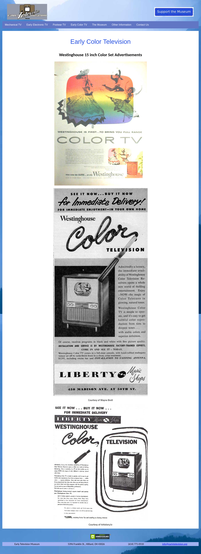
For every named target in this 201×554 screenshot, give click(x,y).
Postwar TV (59, 24)
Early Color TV (79, 24)
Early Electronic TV (37, 24)
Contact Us (142, 24)
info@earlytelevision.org (174, 544)
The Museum (99, 24)
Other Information (121, 24)
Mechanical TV (13, 24)
